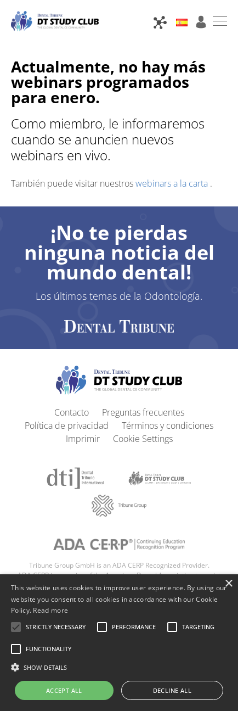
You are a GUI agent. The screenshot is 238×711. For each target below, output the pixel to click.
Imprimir (83, 439)
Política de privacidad (67, 425)
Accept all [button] (64, 690)
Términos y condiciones (167, 425)
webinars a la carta (172, 183)
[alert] (119, 642)
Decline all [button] (172, 690)
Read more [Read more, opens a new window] (50, 610)
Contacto (71, 412)
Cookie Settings (143, 439)
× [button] (228, 584)
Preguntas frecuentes (143, 412)
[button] (56, 627)
